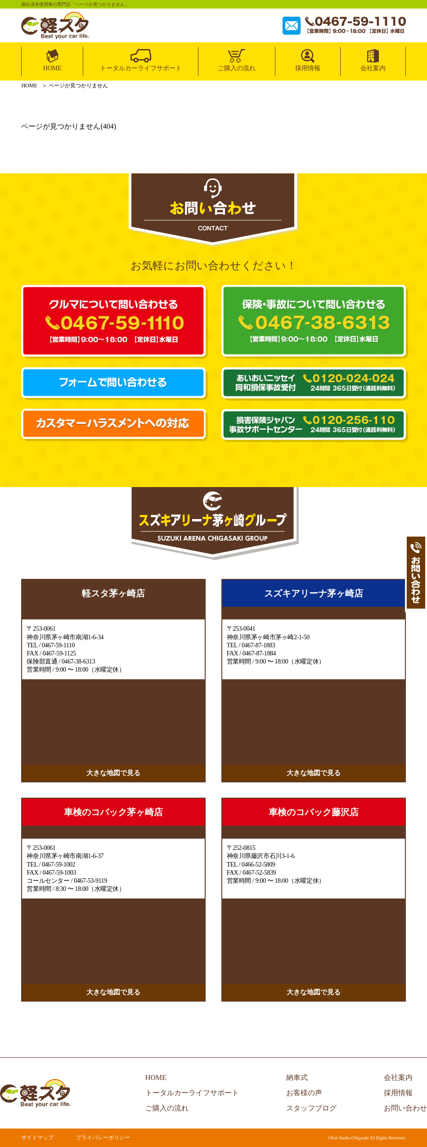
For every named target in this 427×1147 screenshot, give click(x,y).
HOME (52, 68)
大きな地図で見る (113, 773)
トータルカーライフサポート (141, 68)
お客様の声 (304, 1093)
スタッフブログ (311, 1108)
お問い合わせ (405, 1108)
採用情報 (307, 68)
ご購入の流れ (237, 68)
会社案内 (373, 68)
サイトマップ (37, 1137)
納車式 (297, 1077)
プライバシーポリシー (103, 1137)
